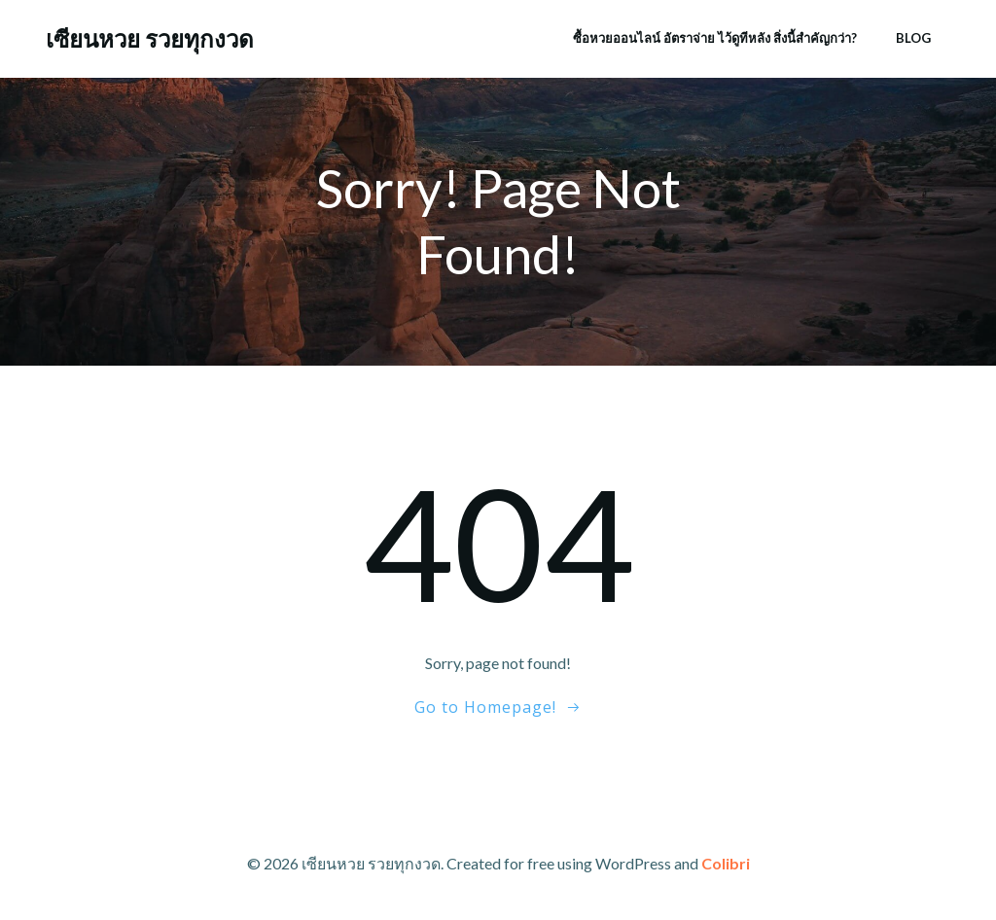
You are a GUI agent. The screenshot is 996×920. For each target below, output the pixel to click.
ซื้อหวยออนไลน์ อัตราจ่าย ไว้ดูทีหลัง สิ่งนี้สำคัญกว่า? (715, 38)
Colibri (725, 863)
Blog (913, 38)
